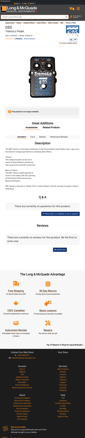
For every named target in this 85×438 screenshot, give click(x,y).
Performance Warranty (22, 381)
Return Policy (22, 395)
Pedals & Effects (29, 21)
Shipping (62, 368)
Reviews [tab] (42, 135)
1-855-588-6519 (22, 333)
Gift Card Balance (22, 363)
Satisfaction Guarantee (22, 384)
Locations (63, 379)
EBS (61, 21)
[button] (74, 5)
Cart (22, 353)
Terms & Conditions (22, 389)
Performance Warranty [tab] (59, 135)
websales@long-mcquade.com (22, 336)
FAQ (63, 376)
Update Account (22, 355)
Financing (63, 363)
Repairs (63, 355)
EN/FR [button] (80, 1)
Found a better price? (67, 41)
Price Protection (22, 387)
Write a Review (29, 37)
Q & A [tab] (33, 135)
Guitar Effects (41, 21)
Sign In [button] (67, 1)
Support (63, 361)
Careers (63, 384)
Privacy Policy (22, 392)
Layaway (62, 366)
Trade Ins (63, 358)
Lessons (63, 353)
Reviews (63, 392)
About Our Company (22, 379)
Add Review (59, 248)
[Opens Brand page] (72, 28)
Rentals (63, 350)
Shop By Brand (63, 389)
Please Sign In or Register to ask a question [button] (60, 212)
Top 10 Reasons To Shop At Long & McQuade (65, 323)
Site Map (62, 387)
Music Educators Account (22, 366)
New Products (62, 347)
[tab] (31, 126)
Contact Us (5, 1)
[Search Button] (66, 15)
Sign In (22, 347)
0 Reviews (18, 36)
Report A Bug (63, 395)
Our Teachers (22, 397)
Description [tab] (21, 135)
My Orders (22, 361)
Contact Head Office (63, 381)
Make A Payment (22, 358)
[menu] (81, 5)
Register (22, 350)
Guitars (18, 21)
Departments (9, 21)
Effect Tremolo (53, 21)
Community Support (22, 376)
